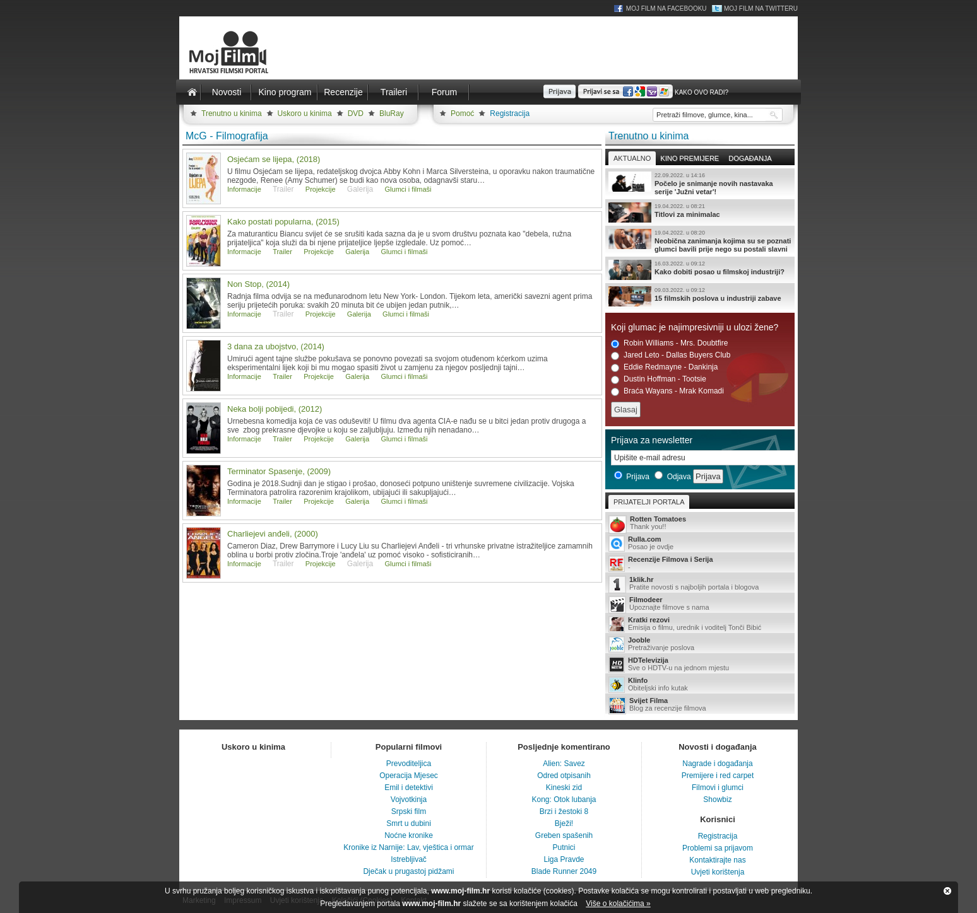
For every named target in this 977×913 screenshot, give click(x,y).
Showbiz (717, 799)
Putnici (563, 847)
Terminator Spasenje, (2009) (279, 471)
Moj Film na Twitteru (761, 8)
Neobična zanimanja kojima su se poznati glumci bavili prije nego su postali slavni (699, 241)
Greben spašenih (564, 835)
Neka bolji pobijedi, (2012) (274, 409)
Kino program (284, 92)
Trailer (282, 251)
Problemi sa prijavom (717, 848)
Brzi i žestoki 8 (564, 811)
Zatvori (947, 891)
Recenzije (343, 92)
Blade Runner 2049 (563, 871)
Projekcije (320, 189)
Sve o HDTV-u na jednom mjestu (699, 664)
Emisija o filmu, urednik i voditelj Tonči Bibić (699, 624)
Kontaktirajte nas (717, 860)
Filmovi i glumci (717, 787)
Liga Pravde (563, 859)
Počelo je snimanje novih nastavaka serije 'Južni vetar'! (699, 183)
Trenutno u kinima (231, 113)
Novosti (227, 92)
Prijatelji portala (648, 502)
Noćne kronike (408, 835)
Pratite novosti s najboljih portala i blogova (699, 584)
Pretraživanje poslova (699, 644)
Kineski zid (564, 787)
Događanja (749, 158)
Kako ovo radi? (701, 92)
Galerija (357, 251)
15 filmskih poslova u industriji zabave (699, 296)
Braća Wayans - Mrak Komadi (667, 391)
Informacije (244, 189)
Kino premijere (689, 158)
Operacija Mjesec (408, 775)
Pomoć (462, 113)
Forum (444, 92)
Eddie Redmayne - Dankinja (664, 367)
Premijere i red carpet (718, 775)
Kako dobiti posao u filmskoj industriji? (699, 270)
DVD (356, 113)
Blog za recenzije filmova (699, 705)
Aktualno (632, 158)
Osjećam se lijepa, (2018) (273, 159)
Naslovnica (191, 92)
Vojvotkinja (409, 799)
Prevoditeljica (408, 763)
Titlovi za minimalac (699, 212)
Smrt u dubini (408, 823)
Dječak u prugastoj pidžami (408, 871)
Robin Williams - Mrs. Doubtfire (669, 343)
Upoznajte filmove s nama (699, 604)
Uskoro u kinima (305, 113)
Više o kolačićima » (618, 903)
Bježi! (564, 823)
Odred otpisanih (564, 775)
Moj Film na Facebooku (666, 8)
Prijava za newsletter (651, 440)
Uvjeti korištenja (718, 872)
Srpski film (408, 811)
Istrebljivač (409, 859)
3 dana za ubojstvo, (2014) (275, 346)
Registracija (510, 113)
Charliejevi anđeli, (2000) (272, 533)
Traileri (394, 92)
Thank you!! (699, 523)
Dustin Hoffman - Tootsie (658, 379)
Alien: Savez (564, 763)
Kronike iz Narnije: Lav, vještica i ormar (408, 847)
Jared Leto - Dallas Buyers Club (670, 355)
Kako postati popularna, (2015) (283, 221)
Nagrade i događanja (717, 763)
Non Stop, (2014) (258, 284)
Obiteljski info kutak (699, 685)
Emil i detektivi (408, 787)
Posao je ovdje (699, 543)
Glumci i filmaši (408, 189)
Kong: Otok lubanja (563, 799)
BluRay (391, 113)
